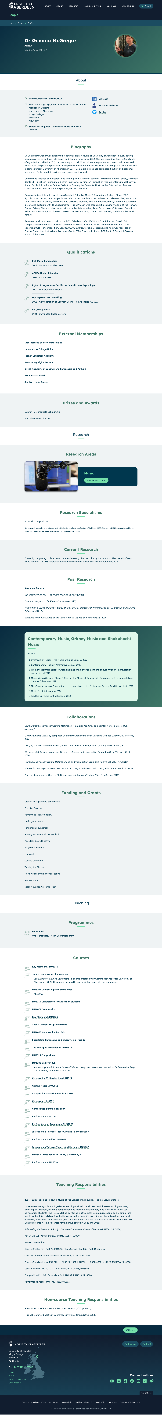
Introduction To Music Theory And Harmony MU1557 (60, 1131)
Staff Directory (15, 1383)
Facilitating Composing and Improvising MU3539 (58, 1040)
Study (49, 5)
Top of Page (146, 1393)
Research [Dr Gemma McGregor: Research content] (81, 434)
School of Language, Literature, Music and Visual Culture (55, 128)
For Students (128, 1344)
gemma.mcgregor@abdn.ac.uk (45, 98)
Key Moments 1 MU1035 (45, 966)
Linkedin (103, 99)
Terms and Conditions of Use (34, 1403)
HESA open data (118, 528)
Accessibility (67, 1403)
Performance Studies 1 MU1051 (49, 1139)
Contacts (12, 1373)
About (60, 5)
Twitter (102, 112)
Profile (31, 23)
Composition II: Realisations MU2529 (52, 1078)
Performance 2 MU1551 (45, 1116)
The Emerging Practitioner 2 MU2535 (52, 1047)
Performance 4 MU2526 (45, 1162)
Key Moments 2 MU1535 (45, 1017)
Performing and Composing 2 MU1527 (52, 1124)
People (14, 15)
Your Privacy (54, 1403)
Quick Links (129, 5)
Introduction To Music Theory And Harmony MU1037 (60, 1147)
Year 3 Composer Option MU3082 (50, 974)
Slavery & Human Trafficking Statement (100, 1403)
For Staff (146, 1344)
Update (130, 1330)
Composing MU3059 (43, 1101)
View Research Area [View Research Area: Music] (97, 480)
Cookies (78, 1403)
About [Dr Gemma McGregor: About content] (81, 80)
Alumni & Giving (94, 5)
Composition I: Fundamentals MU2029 (52, 1093)
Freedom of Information (130, 1403)
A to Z (11, 1376)
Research (74, 5)
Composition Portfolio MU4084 (48, 1108)
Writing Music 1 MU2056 (45, 1086)
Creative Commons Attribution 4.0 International (53, 532)
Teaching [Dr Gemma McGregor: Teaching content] (81, 903)
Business (113, 5)
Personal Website (108, 105)
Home (11, 23)
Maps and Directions (17, 1380)
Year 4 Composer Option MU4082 (50, 1024)
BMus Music (38, 931)
